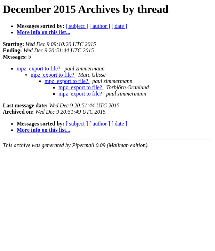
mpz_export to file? (39, 68)
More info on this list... (43, 32)
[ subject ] (77, 26)
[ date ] (119, 26)
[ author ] (99, 26)
